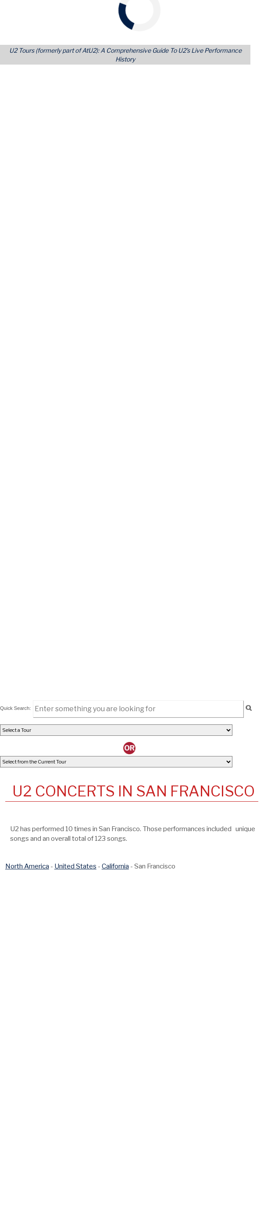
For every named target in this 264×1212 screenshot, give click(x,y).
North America (27, 866)
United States (75, 866)
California (115, 866)
